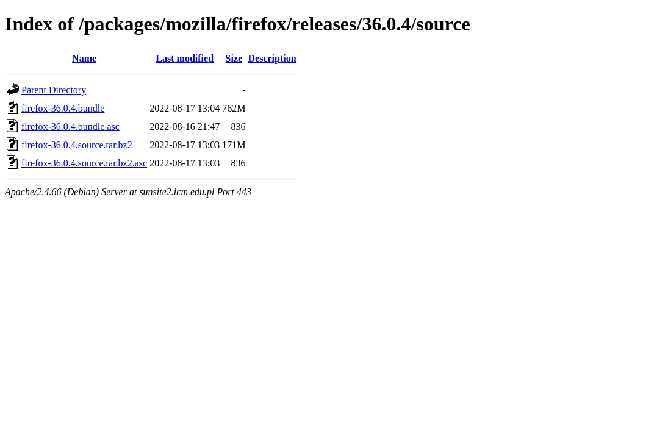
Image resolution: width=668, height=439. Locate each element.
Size (234, 58)
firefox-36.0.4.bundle (62, 108)
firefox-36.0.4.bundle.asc (70, 126)
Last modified (185, 58)
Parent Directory (53, 90)
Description (272, 58)
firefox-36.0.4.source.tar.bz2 (76, 145)
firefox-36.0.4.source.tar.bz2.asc (84, 163)
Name (84, 58)
